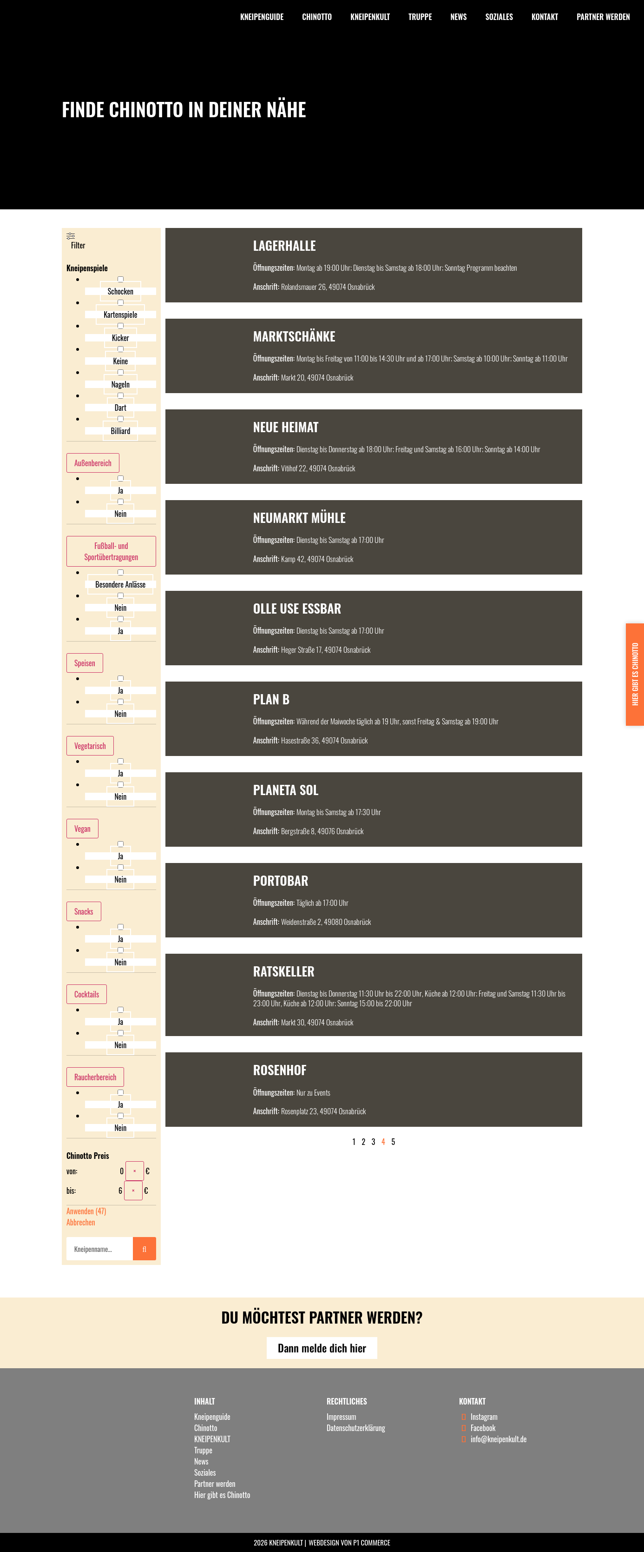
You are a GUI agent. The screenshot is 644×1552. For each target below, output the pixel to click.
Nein (120, 513)
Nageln (121, 384)
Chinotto (317, 16)
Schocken (120, 291)
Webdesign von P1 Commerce (349, 1542)
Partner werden (603, 16)
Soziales (499, 16)
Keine (120, 361)
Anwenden (86, 1211)
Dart (120, 407)
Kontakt (545, 16)
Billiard (120, 430)
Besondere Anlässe (120, 584)
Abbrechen (80, 1222)
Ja (120, 490)
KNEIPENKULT (370, 16)
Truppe (420, 16)
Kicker (120, 337)
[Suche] (144, 1248)
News (458, 16)
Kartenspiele (120, 314)
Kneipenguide (261, 16)
